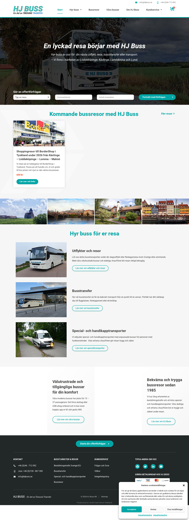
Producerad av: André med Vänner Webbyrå (94, 503)
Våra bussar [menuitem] (112, 9)
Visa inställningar (175, 509)
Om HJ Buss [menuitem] (132, 9)
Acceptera (131, 509)
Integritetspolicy (145, 515)
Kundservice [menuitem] (154, 9)
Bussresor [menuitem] (94, 9)
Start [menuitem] (60, 9)
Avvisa (153, 509)
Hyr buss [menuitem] (76, 9)
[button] (183, 485)
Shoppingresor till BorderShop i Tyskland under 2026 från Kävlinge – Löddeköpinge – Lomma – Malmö (38, 155)
